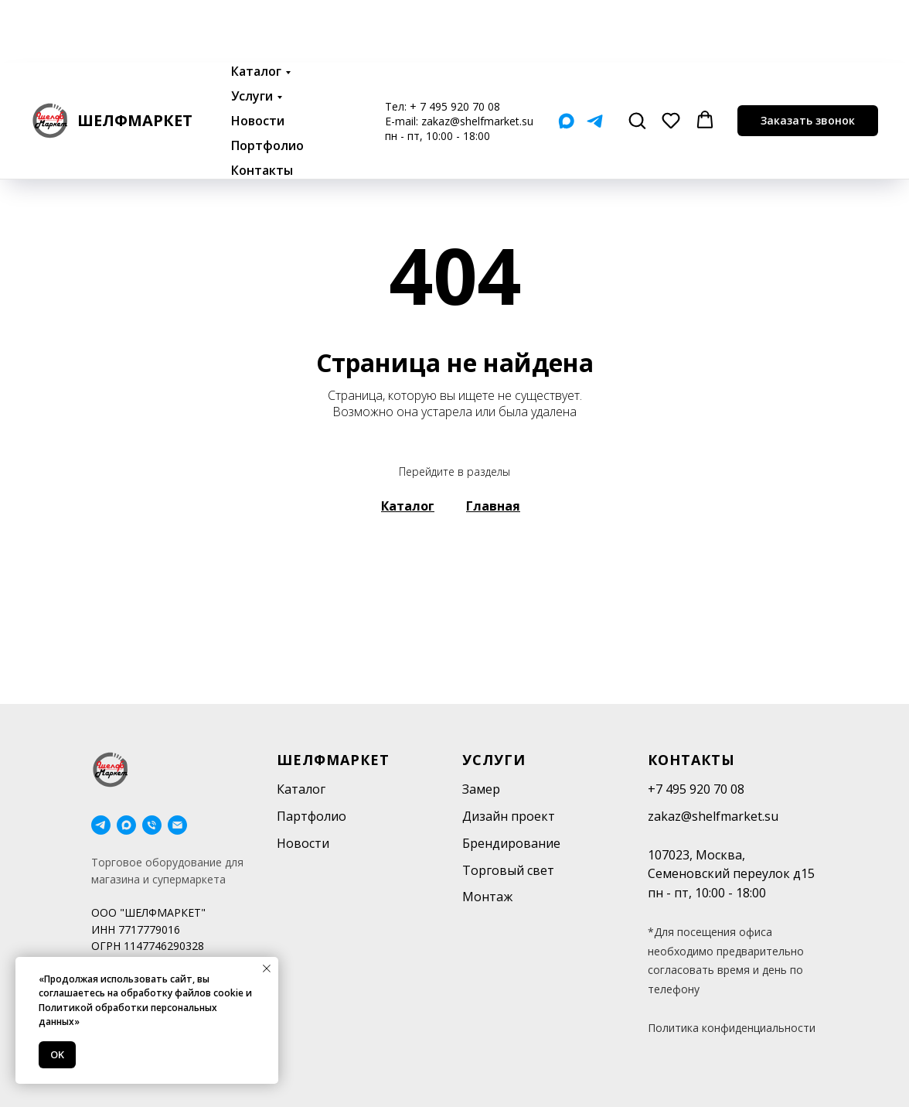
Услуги (252, 33)
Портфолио (267, 82)
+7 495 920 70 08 (696, 789)
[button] (637, 57)
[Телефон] (152, 825)
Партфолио (311, 816)
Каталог (256, 8)
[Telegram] (594, 58)
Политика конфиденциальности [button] (731, 1027)
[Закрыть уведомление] (266, 968)
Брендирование (511, 843)
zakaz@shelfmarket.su (477, 58)
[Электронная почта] (177, 825)
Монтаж (487, 896)
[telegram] (101, 825)
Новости (257, 58)
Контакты (262, 107)
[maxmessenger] (126, 825)
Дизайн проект (508, 816)
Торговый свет (508, 870)
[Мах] (566, 58)
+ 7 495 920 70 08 (455, 43)
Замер (481, 789)
